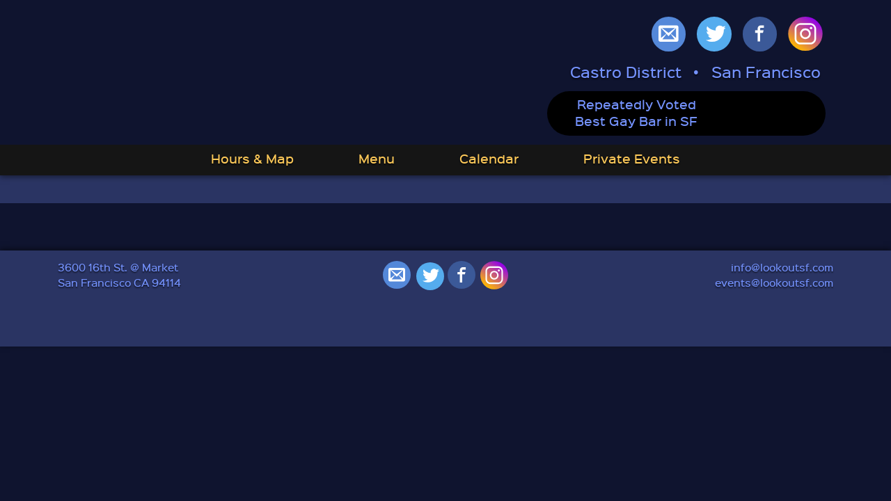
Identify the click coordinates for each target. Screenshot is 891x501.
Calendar (489, 158)
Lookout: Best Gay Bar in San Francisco (243, 74)
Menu (376, 158)
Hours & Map (252, 158)
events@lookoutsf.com (774, 282)
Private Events (631, 158)
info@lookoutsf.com (782, 267)
